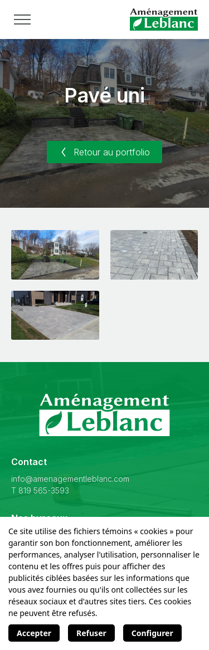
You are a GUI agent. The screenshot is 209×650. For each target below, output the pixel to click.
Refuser (91, 633)
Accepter (34, 633)
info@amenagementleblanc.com (70, 478)
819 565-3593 (43, 490)
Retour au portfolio (104, 152)
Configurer (152, 633)
